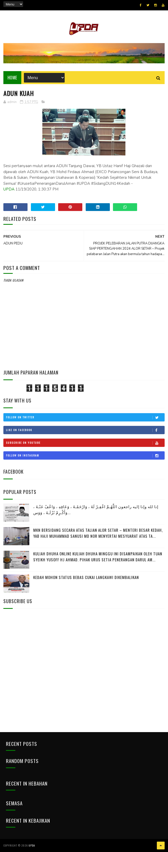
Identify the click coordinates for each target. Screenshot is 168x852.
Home (12, 77)
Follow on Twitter (85, 417)
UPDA (9, 189)
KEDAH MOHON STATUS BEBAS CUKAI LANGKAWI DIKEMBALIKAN (86, 577)
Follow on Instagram (85, 455)
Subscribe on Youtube (85, 443)
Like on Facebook (85, 430)
